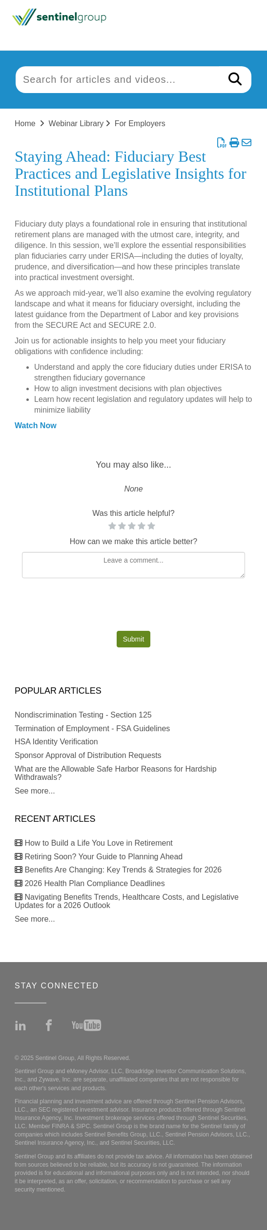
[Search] (235, 79)
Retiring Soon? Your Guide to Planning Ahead (99, 856)
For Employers (140, 123)
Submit (133, 639)
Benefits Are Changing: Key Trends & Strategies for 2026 (118, 870)
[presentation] (134, 607)
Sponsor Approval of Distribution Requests (88, 755)
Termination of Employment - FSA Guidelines (92, 728)
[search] (117, 79)
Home (25, 123)
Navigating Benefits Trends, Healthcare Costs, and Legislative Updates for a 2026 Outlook (127, 901)
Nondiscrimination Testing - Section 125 (83, 715)
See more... (35, 791)
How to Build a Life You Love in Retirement (94, 843)
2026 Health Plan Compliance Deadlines (90, 883)
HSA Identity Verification (56, 742)
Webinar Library (76, 123)
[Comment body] (133, 565)
